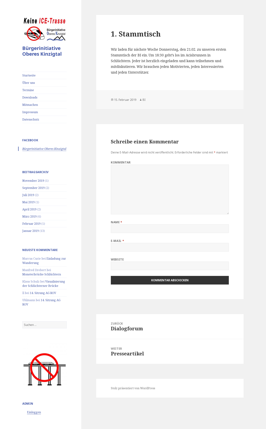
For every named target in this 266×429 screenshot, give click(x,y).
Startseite (29, 75)
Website (117, 259)
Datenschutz (30, 119)
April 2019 (29, 209)
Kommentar (121, 162)
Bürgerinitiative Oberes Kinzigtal (42, 51)
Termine (28, 90)
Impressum (30, 112)
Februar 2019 (31, 224)
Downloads (29, 97)
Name (116, 222)
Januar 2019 (30, 231)
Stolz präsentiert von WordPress (133, 388)
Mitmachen (30, 105)
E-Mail (117, 241)
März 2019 (29, 216)
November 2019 (33, 181)
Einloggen (34, 412)
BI (144, 100)
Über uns (28, 83)
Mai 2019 (28, 202)
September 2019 (33, 188)
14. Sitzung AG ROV (43, 293)
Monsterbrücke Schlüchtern (41, 274)
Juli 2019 (28, 195)
